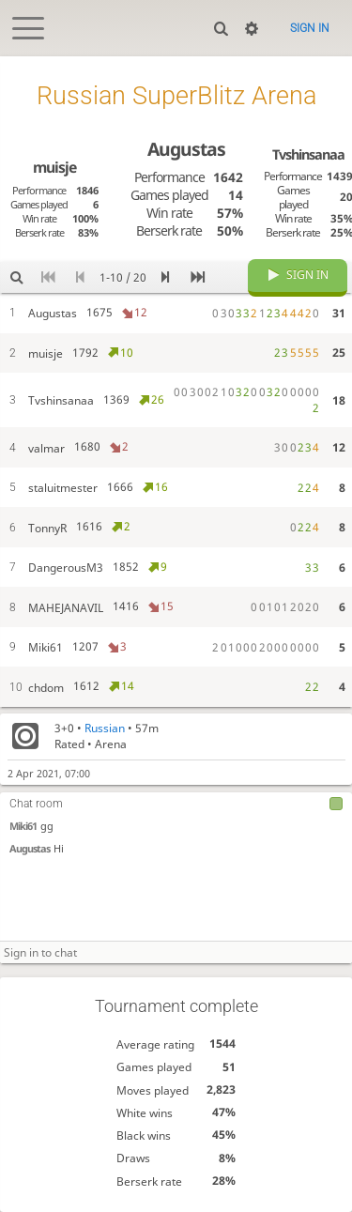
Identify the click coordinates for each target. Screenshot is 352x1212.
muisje (54, 167)
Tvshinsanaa (308, 154)
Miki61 (23, 826)
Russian (104, 728)
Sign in (309, 28)
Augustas (29, 848)
